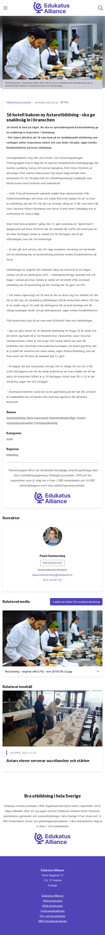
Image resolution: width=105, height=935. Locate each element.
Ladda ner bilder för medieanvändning (76, 601)
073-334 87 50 (52, 580)
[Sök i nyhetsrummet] (100, 7)
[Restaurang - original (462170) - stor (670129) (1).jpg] (52, 638)
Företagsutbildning (46, 423)
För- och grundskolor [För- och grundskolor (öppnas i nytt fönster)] (52, 916)
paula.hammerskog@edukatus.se (52, 575)
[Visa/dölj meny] (5, 8)
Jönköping (12, 454)
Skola (30, 418)
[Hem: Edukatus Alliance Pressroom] (51, 8)
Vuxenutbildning (16, 418)
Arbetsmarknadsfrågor (62, 418)
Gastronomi (41, 418)
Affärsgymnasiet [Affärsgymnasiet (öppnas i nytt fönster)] (52, 906)
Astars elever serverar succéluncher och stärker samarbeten (48, 763)
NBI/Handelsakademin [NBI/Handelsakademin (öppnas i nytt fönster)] (52, 921)
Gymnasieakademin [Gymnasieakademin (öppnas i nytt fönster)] (52, 911)
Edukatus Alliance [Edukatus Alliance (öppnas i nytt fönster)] (52, 895)
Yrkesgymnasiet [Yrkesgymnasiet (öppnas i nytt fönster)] (52, 900)
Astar (9, 439)
